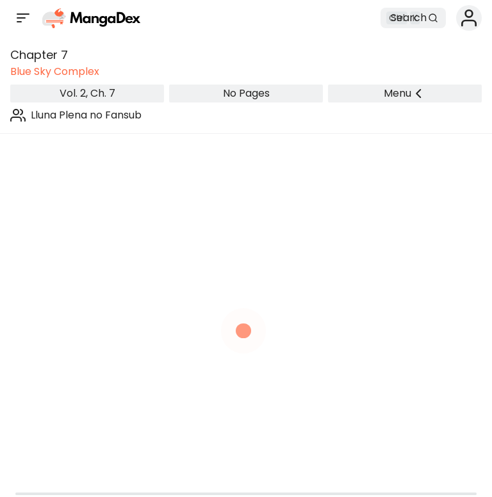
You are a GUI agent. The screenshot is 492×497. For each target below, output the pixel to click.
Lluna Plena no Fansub (86, 115)
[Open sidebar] (23, 18)
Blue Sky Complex (54, 71)
